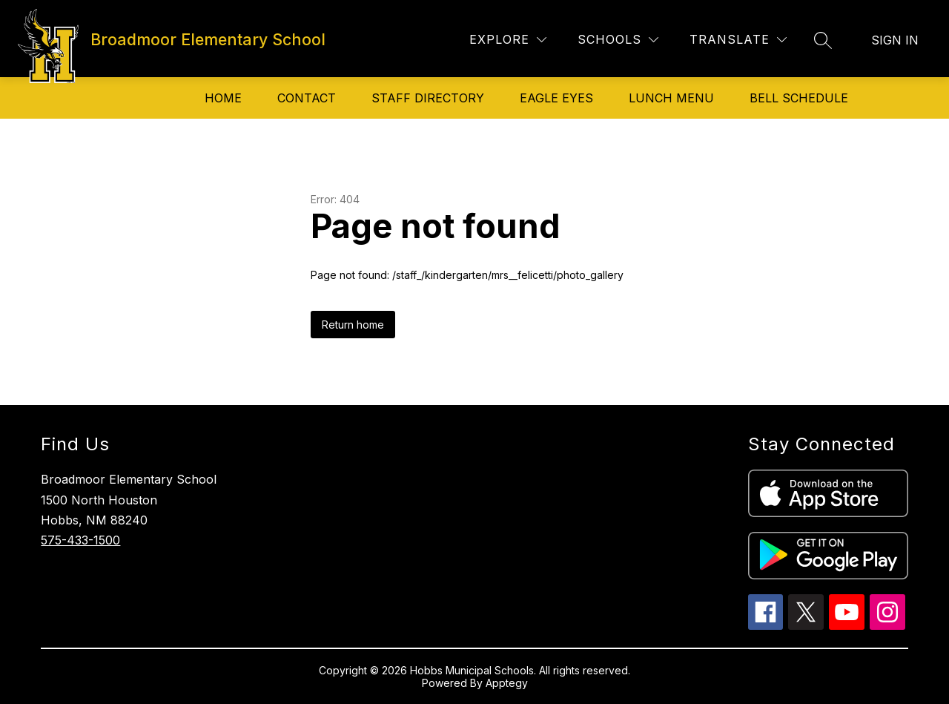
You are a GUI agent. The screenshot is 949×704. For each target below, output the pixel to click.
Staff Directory (427, 98)
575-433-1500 (80, 540)
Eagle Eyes (556, 98)
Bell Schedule (799, 98)
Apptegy (507, 683)
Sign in (895, 40)
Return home (353, 324)
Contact (306, 98)
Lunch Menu (671, 98)
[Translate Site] (738, 39)
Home (223, 98)
